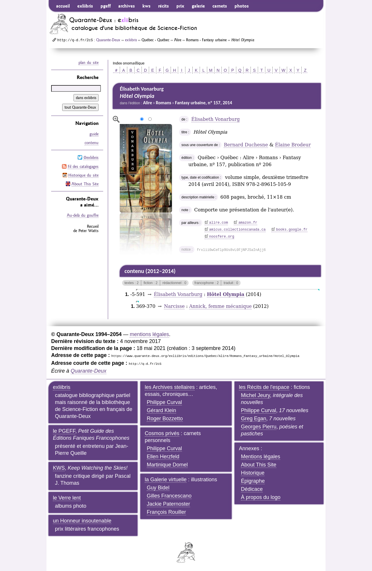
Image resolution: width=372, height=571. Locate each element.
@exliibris (91, 157)
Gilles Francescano (169, 496)
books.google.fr (291, 230)
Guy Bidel (158, 488)
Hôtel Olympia (225, 294)
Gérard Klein (161, 410)
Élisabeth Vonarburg (215, 119)
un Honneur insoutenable (82, 521)
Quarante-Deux (108, 39)
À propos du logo (260, 497)
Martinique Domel (167, 465)
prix (180, 5)
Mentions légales (260, 456)
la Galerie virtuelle (166, 479)
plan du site (88, 62)
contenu (92, 142)
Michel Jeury (255, 395)
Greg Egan (253, 418)
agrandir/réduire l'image (116, 119)
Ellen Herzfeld (163, 456)
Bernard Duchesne (246, 145)
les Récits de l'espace (264, 387)
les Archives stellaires (170, 387)
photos (242, 5)
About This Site (85, 183)
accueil (63, 5)
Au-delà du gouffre (83, 215)
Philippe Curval (164, 402)
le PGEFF (64, 431)
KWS (59, 468)
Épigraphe (253, 481)
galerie (198, 5)
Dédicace (252, 489)
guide (94, 134)
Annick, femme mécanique (220, 306)
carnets (219, 5)
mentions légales (149, 334)
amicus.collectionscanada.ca (237, 230)
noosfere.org (221, 237)
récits (163, 5)
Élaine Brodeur (293, 145)
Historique (252, 473)
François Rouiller (166, 512)
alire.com (218, 223)
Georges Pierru (258, 427)
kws (146, 5)
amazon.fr (247, 223)
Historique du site (83, 175)
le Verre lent (67, 498)
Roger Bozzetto (165, 418)
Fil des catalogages (83, 166)
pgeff (106, 5)
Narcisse (174, 306)
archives (126, 5)
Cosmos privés (162, 433)
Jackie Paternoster (168, 504)
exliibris (85, 5)
